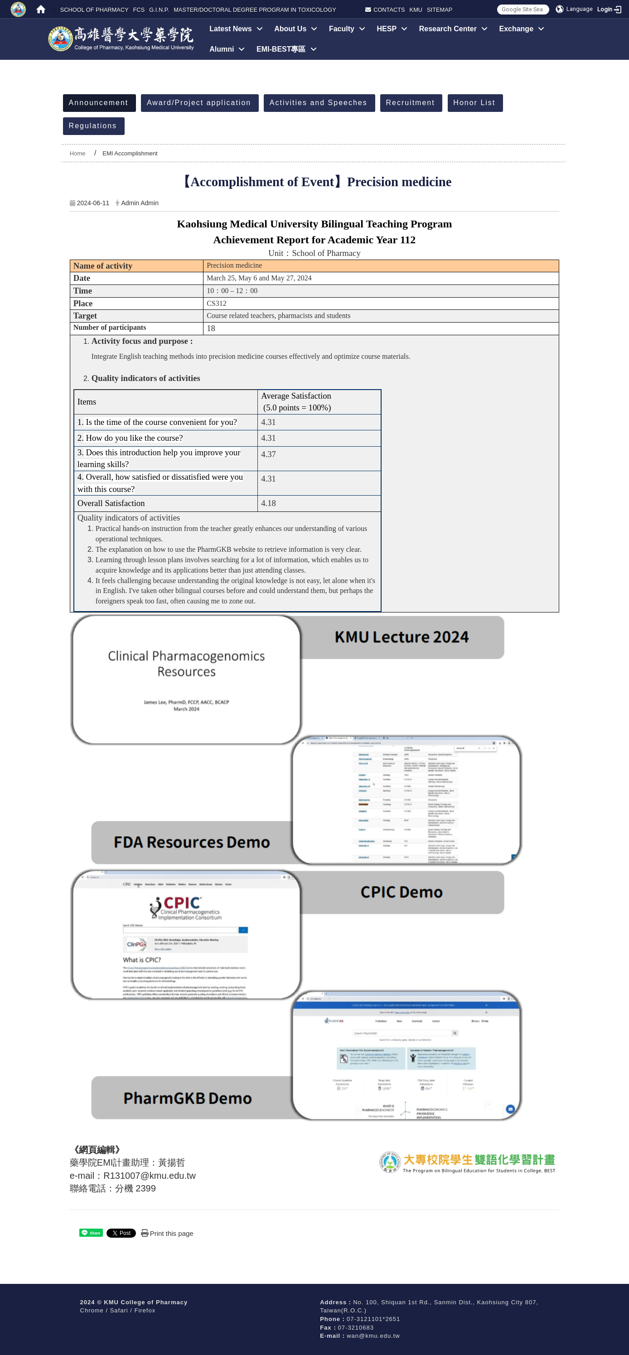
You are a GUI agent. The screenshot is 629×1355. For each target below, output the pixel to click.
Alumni (227, 49)
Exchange (521, 29)
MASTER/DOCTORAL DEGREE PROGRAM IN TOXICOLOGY (255, 9)
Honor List (474, 102)
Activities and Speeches (319, 102)
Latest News (235, 29)
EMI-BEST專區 (286, 49)
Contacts (385, 9)
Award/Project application (199, 102)
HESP (392, 29)
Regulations (93, 126)
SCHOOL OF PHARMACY (94, 9)
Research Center (453, 29)
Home (78, 153)
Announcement (99, 102)
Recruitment (410, 102)
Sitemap (439, 9)
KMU (416, 9)
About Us (295, 29)
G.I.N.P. (159, 9)
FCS (139, 9)
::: (53, 9)
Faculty (347, 29)
